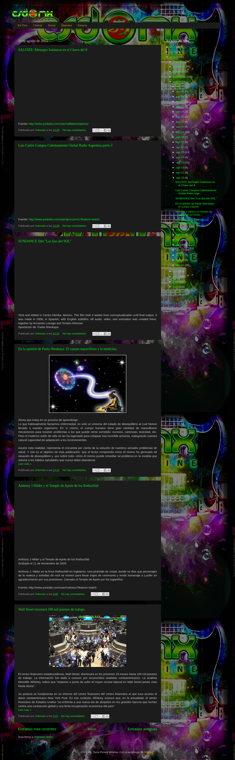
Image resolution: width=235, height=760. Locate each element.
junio (176, 276)
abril (176, 286)
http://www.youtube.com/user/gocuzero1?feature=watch (64, 219)
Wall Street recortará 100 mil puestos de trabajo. (51, 609)
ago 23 (180, 116)
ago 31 (180, 86)
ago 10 (180, 177)
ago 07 (180, 239)
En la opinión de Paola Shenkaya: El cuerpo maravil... (195, 205)
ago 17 (180, 142)
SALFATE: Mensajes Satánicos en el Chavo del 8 (52, 50)
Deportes (66, 25)
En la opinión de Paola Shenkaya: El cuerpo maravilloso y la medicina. (67, 349)
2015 (173, 46)
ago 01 (180, 265)
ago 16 (180, 147)
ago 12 (180, 167)
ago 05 (180, 249)
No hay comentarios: (75, 130)
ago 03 (180, 255)
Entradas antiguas (142, 729)
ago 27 (180, 106)
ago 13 (180, 162)
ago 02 (180, 260)
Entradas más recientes (37, 729)
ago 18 (180, 137)
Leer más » (24, 463)
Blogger (148, 752)
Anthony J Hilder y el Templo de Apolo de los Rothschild (58, 486)
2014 (173, 51)
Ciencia (37, 25)
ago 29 (180, 96)
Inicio (92, 729)
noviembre (179, 66)
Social (51, 25)
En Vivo (22, 25)
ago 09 (180, 229)
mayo (176, 281)
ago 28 (180, 101)
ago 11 (180, 172)
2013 (173, 57)
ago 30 (180, 91)
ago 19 (180, 132)
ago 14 (180, 157)
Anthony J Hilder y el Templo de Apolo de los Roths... (193, 213)
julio (175, 271)
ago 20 (180, 126)
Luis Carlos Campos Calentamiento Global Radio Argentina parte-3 (65, 145)
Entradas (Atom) (44, 736)
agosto (177, 81)
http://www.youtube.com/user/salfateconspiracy (58, 123)
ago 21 (180, 121)
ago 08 (180, 234)
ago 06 (180, 244)
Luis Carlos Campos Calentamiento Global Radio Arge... (195, 192)
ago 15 (180, 152)
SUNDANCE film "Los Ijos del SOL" (44, 241)
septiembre (180, 76)
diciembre (179, 61)
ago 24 (180, 111)
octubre (177, 71)
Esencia (82, 25)
